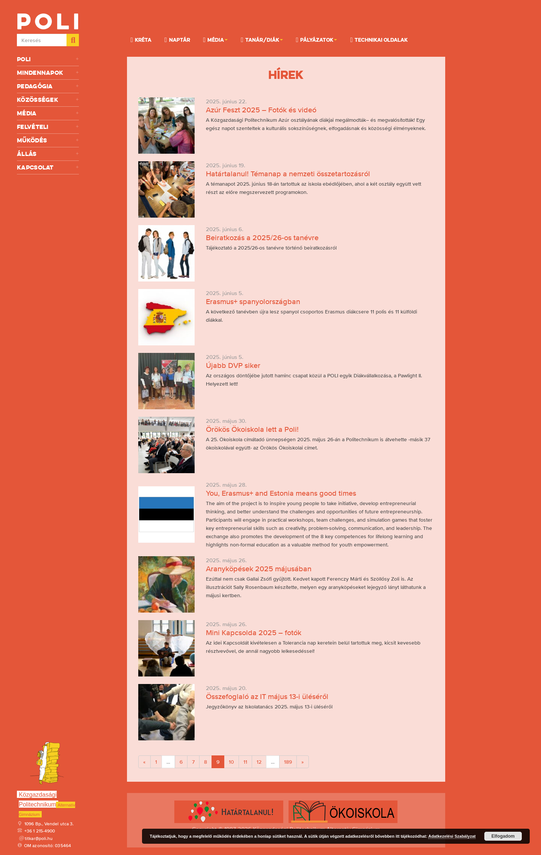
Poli (48, 59)
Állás (48, 154)
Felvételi (48, 127)
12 (259, 762)
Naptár (177, 39)
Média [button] (215, 39)
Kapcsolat (48, 167)
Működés (48, 140)
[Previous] (144, 761)
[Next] (302, 761)
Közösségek (48, 100)
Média (48, 113)
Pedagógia (48, 86)
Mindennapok (48, 73)
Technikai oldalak (379, 39)
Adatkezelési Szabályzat (452, 836)
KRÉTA (141, 39)
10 (231, 762)
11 (245, 762)
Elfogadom (503, 836)
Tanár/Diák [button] (262, 39)
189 (288, 762)
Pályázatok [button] (316, 39)
